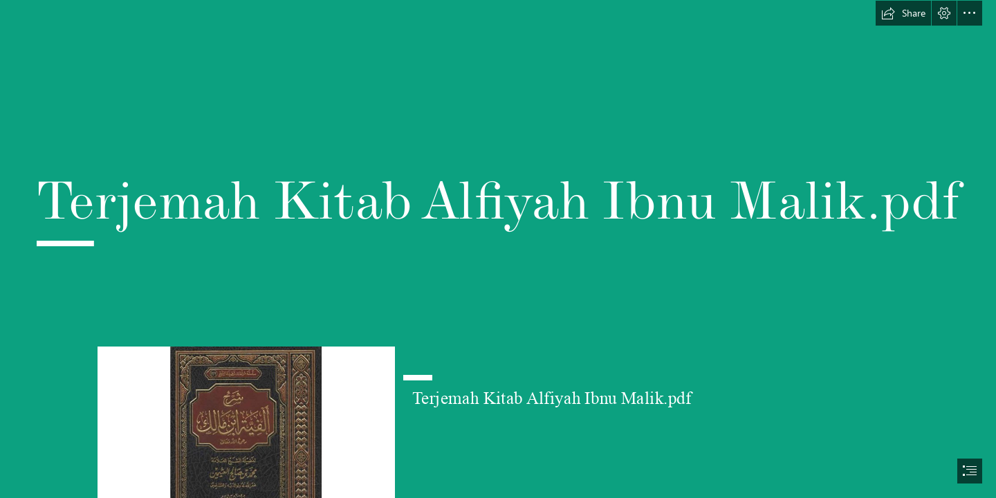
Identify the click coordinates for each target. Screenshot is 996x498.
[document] (498, 249)
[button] (903, 13)
